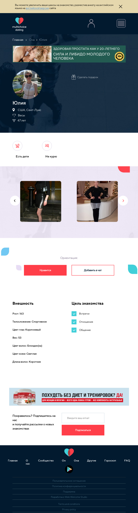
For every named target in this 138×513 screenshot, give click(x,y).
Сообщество (46, 460)
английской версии (37, 8)
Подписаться (83, 430)
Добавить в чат (93, 270)
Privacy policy (69, 509)
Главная (17, 39)
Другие (91, 460)
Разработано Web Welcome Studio (69, 497)
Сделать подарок (87, 77)
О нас (28, 462)
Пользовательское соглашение (69, 480)
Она (32, 39)
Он (64, 460)
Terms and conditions (69, 504)
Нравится (45, 270)
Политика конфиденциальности (69, 486)
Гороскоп (110, 460)
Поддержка (69, 491)
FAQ (127, 460)
